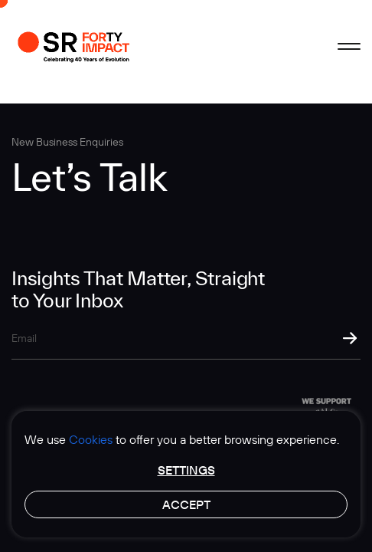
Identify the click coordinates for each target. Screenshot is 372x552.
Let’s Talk (89, 177)
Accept (186, 504)
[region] (186, 474)
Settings (186, 470)
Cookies (91, 439)
